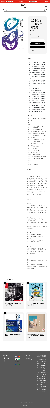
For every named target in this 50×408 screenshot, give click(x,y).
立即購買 (37, 40)
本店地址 (28, 358)
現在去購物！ (11, 1)
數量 (31, 34)
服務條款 (25, 405)
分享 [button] (32, 51)
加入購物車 (37, 43)
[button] (4, 6)
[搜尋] (44, 10)
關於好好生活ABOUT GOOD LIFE (30, 360)
